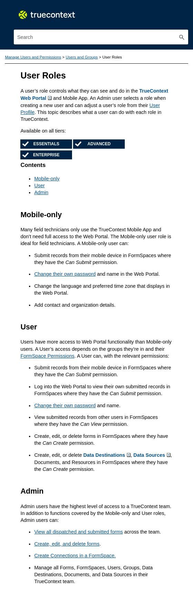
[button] (182, 37)
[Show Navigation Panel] (184, 12)
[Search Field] (101, 37)
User (39, 185)
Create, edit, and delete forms (66, 541)
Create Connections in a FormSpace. (74, 553)
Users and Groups (81, 57)
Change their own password (64, 273)
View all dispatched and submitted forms (78, 530)
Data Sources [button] (151, 453)
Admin (41, 192)
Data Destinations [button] (106, 453)
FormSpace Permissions (47, 354)
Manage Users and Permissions (33, 57)
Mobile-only (46, 178)
